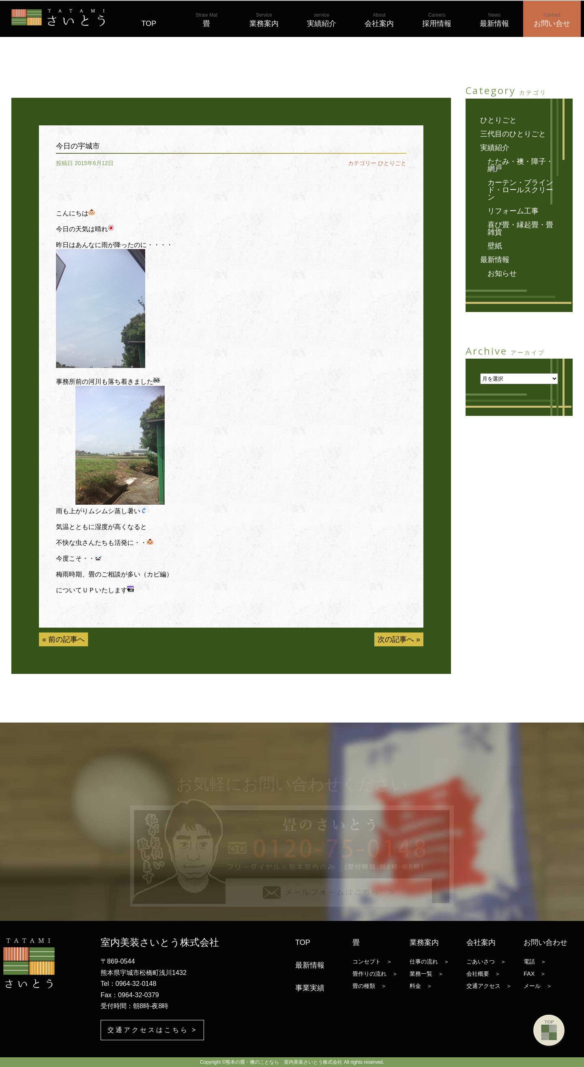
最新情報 (494, 20)
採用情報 (436, 20)
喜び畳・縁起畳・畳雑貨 (520, 228)
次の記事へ (396, 639)
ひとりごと (392, 163)
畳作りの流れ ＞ (375, 973)
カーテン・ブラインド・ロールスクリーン (520, 190)
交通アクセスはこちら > (152, 1029)
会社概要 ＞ (483, 973)
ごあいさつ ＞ (486, 961)
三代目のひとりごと (513, 134)
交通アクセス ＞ (489, 986)
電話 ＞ (535, 961)
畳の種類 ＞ (369, 986)
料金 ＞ (421, 986)
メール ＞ (538, 986)
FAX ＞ (535, 973)
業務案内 (264, 20)
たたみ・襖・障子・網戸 (520, 165)
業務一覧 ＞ (427, 973)
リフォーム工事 (513, 211)
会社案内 (379, 20)
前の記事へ (66, 639)
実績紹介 (321, 20)
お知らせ (502, 273)
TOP (149, 20)
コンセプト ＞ (372, 961)
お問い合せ (552, 20)
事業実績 (309, 988)
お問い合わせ (545, 942)
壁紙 (494, 246)
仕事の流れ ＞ (429, 961)
